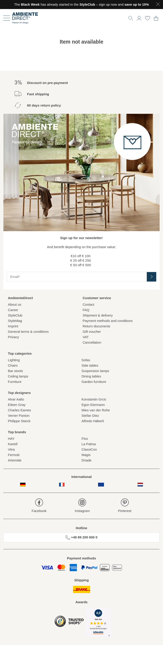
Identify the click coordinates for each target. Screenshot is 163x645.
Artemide (14, 460)
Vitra (11, 449)
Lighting (14, 360)
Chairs (13, 365)
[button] (139, 18)
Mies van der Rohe (96, 410)
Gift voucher (92, 331)
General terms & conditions (28, 331)
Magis (86, 455)
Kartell (13, 444)
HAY (11, 438)
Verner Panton (19, 415)
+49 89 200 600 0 (81, 537)
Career (13, 310)
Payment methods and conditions (108, 321)
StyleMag (15, 321)
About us (14, 304)
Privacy (13, 337)
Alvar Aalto (16, 399)
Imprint (13, 326)
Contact (88, 304)
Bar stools (15, 371)
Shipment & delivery (98, 315)
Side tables (90, 365)
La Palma (89, 444)
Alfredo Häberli (93, 421)
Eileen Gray (16, 405)
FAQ (86, 310)
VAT (86, 337)
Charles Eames (19, 410)
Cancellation (92, 342)
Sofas (86, 360)
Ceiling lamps (18, 376)
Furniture (14, 382)
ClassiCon (89, 449)
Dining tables (91, 376)
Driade (87, 460)
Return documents (96, 326)
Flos (85, 438)
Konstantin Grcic (94, 399)
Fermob (14, 455)
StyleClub (15, 315)
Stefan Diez (90, 415)
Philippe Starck (19, 421)
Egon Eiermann (93, 405)
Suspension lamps (95, 371)
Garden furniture (94, 382)
